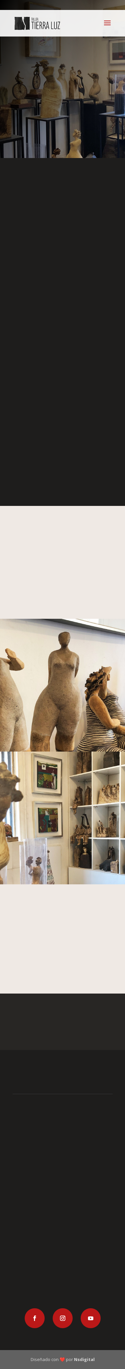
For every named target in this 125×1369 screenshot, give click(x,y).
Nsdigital (84, 1359)
